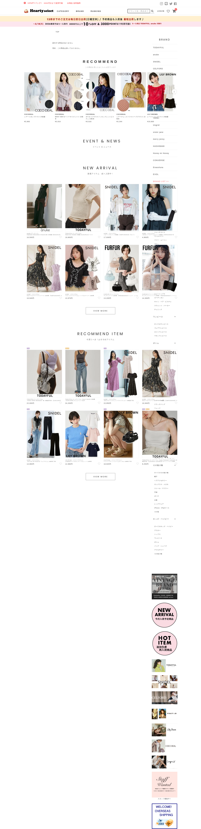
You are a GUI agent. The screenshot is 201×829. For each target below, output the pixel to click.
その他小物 (158, 554)
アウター (157, 530)
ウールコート (159, 236)
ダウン (156, 244)
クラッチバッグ (159, 404)
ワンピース (158, 538)
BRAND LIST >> (161, 181)
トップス (157, 534)
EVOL (156, 174)
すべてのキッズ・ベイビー (163, 526)
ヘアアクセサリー (160, 480)
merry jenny (159, 139)
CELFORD (158, 69)
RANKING (96, 11)
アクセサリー (159, 550)
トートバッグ (159, 400)
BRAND (80, 11)
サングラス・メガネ (161, 484)
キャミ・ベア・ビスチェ (163, 301)
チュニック (158, 309)
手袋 (155, 492)
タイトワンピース (160, 332)
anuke (156, 55)
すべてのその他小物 (161, 472)
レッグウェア (159, 504)
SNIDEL (157, 62)
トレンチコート (159, 232)
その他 (156, 512)
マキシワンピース (160, 336)
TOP (57, 32)
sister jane (158, 132)
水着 (155, 500)
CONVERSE (159, 160)
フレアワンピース (160, 328)
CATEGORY (63, 11)
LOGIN (160, 11)
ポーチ (156, 496)
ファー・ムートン (160, 240)
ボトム (156, 542)
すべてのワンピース (161, 324)
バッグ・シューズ (160, 546)
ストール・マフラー (161, 488)
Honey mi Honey (161, 153)
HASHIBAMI (159, 146)
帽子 (155, 476)
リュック (157, 408)
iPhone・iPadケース (161, 508)
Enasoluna (158, 167)
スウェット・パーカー (162, 305)
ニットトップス (159, 294)
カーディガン (159, 297)
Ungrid (156, 125)
